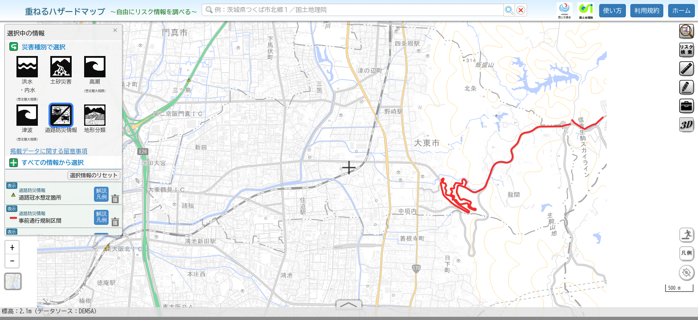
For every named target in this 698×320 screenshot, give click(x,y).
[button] (12, 251)
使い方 (612, 11)
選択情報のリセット (94, 175)
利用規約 (646, 11)
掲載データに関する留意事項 (48, 151)
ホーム (681, 11)
